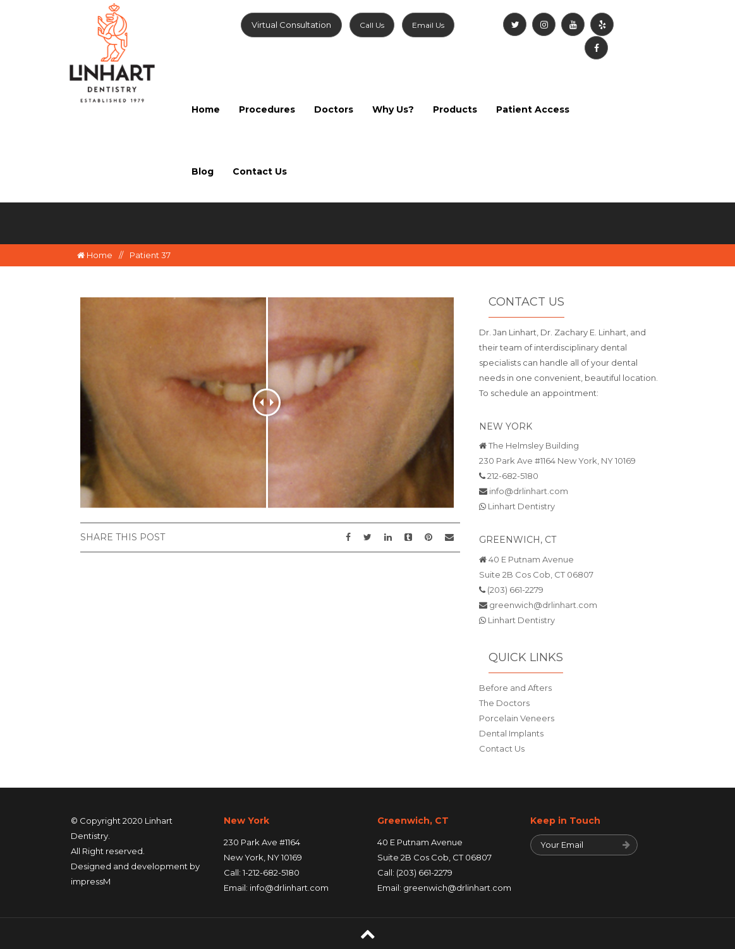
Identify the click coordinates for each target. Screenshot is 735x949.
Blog (202, 171)
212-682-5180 (512, 476)
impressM (91, 881)
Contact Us (260, 171)
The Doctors (504, 703)
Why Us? (393, 109)
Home (205, 109)
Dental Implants (511, 733)
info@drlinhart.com (528, 491)
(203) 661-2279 (515, 590)
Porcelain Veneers (516, 718)
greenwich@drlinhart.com (543, 605)
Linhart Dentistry (521, 506)
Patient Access (532, 109)
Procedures (267, 109)
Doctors (333, 109)
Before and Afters (515, 688)
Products (455, 109)
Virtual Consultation (291, 25)
